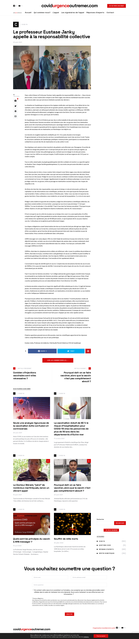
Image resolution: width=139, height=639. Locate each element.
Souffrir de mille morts (66, 539)
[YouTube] (20, 6)
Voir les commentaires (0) (56, 361)
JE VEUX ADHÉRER (111, 531)
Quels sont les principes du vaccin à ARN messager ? (31, 541)
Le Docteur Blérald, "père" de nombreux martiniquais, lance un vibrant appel (31, 488)
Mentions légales (50, 633)
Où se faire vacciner (116, 6)
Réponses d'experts (105, 550)
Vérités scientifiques (105, 554)
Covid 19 (101, 542)
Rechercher (100, 520)
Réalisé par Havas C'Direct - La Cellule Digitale (69, 633)
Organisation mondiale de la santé (104, 628)
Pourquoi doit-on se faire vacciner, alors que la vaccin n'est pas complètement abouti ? (72, 488)
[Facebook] (15, 6)
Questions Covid (104, 546)
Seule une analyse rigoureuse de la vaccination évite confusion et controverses (31, 426)
